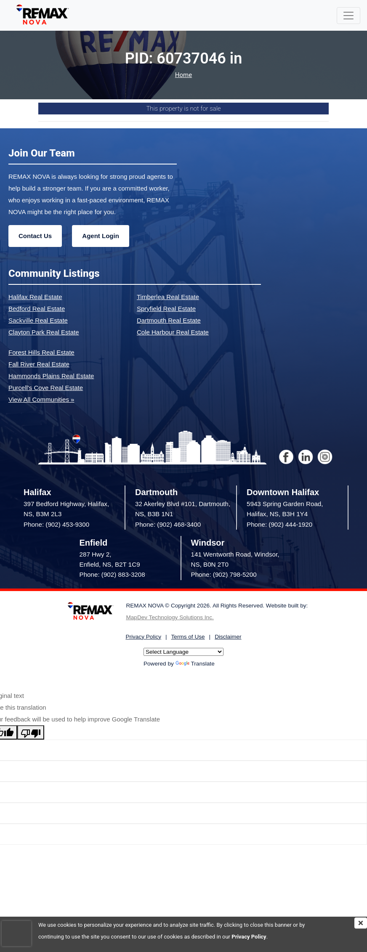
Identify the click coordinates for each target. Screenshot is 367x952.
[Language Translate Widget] (183, 652)
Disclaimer (228, 637)
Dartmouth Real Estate (169, 320)
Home (183, 75)
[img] (360, 923)
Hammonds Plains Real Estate (51, 375)
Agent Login (100, 235)
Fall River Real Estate (38, 364)
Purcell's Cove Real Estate (45, 387)
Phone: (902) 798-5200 (224, 574)
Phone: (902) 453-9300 (56, 524)
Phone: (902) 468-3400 (168, 524)
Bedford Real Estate (36, 308)
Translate (195, 663)
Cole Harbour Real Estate (173, 332)
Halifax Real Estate (35, 296)
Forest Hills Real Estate (41, 352)
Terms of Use (188, 637)
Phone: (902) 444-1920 (279, 524)
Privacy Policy (248, 936)
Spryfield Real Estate (166, 308)
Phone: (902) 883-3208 (112, 574)
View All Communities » (41, 399)
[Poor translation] (30, 732)
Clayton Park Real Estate (43, 332)
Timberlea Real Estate (168, 296)
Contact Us (35, 235)
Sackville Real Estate (38, 320)
